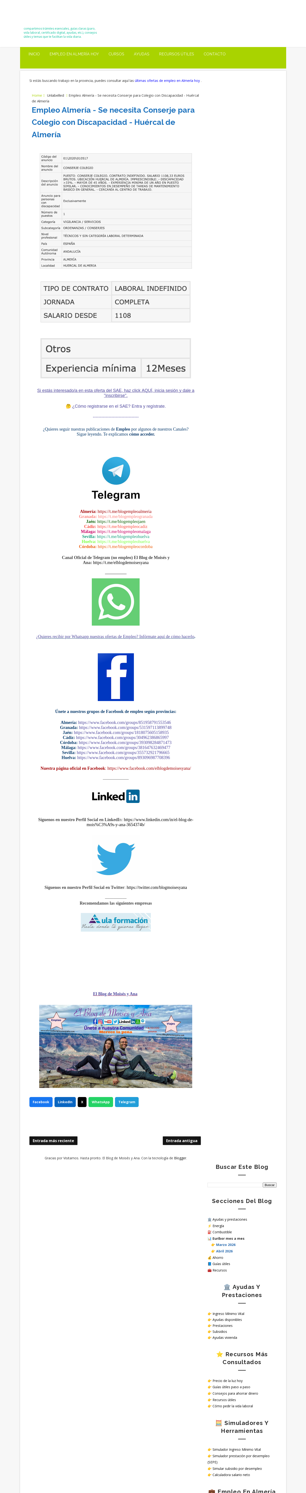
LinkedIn (65, 1111)
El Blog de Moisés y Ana (52, 15)
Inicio (34, 53)
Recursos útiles (176, 53)
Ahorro (218, 171)
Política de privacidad (224, 489)
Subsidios (220, 245)
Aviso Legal (216, 497)
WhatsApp (101, 1111)
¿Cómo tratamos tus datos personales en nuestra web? (240, 503)
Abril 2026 (224, 165)
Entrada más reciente (53, 1150)
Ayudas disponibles (227, 233)
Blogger (175, 1167)
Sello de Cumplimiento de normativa (236, 509)
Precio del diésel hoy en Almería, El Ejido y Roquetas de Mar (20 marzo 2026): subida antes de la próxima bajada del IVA (68, 1210)
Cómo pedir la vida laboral (233, 320)
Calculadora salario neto (231, 388)
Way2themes (206, 1478)
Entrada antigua (172, 1150)
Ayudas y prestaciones (230, 133)
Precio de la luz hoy (228, 294)
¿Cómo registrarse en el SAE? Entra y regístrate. (114, 410)
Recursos (220, 184)
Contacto (215, 53)
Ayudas (141, 53)
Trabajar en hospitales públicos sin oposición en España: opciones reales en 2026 (67, 1439)
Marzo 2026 (225, 158)
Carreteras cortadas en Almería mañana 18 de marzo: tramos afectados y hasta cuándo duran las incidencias (67, 1258)
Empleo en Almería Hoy (74, 53)
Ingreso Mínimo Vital (228, 227)
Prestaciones (223, 239)
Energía (218, 139)
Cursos (116, 53)
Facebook (41, 1111)
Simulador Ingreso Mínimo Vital (237, 363)
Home (37, 99)
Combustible (222, 146)
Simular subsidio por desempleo (237, 382)
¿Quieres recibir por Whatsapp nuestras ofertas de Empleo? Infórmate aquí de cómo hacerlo (111, 643)
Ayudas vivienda (225, 251)
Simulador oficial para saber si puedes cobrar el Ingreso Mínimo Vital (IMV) (80, 1237)
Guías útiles (221, 177)
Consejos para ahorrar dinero (235, 307)
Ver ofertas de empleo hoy (233, 444)
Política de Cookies (222, 493)
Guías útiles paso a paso (231, 301)
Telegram (127, 1111)
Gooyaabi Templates (262, 1478)
